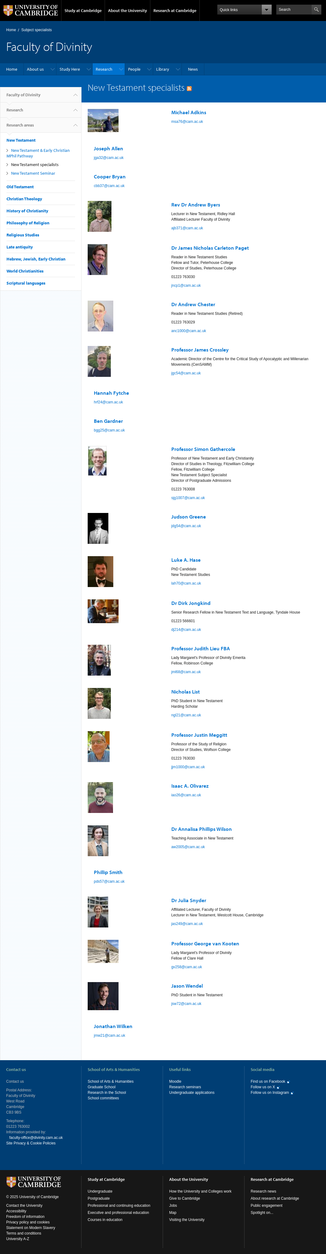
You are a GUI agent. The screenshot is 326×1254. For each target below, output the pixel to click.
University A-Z (17, 1239)
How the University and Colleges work (200, 1191)
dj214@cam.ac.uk (186, 629)
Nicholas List (185, 691)
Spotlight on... (262, 1212)
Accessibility (16, 1211)
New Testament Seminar (33, 173)
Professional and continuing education (119, 1205)
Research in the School (107, 1092)
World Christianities (25, 271)
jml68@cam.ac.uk (186, 672)
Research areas (20, 127)
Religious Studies (22, 235)
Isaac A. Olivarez (190, 785)
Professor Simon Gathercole (203, 449)
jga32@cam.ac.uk (108, 158)
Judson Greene (188, 516)
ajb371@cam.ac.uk (187, 228)
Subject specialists (36, 30)
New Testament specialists (35, 164)
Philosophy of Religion (27, 223)
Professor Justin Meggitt (199, 734)
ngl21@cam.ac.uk (186, 715)
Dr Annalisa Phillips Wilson (201, 829)
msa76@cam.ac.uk (187, 121)
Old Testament (20, 187)
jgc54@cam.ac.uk (186, 373)
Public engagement (266, 1205)
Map (172, 1212)
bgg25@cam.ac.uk (109, 430)
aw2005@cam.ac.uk (188, 847)
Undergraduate (100, 1191)
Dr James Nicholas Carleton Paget (210, 247)
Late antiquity (19, 247)
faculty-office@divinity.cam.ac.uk (36, 1137)
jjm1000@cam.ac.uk (188, 767)
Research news (263, 1191)
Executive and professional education (118, 1212)
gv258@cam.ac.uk (186, 967)
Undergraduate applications (192, 1092)
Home (11, 30)
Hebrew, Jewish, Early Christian (35, 259)
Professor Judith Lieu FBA (200, 648)
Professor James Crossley (200, 349)
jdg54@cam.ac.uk (186, 526)
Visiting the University (187, 1220)
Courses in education (105, 1220)
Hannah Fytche (111, 393)
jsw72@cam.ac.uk (186, 1004)
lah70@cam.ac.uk (186, 583)
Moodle (175, 1081)
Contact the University (24, 1205)
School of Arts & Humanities (111, 1081)
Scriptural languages (25, 283)
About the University (127, 10)
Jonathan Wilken (113, 1026)
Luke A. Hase (186, 559)
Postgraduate (99, 1198)
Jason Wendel (187, 985)
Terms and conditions (23, 1233)
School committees (103, 1098)
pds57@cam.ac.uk (109, 881)
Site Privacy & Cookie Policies (31, 1143)
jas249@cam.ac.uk (187, 924)
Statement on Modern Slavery (30, 1228)
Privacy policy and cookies (28, 1222)
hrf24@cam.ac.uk (108, 402)
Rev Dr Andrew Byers (195, 204)
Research (104, 69)
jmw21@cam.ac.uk (109, 1035)
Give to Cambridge (184, 1198)
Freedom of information (25, 1216)
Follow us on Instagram (270, 1092)
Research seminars (185, 1087)
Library (162, 69)
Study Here (70, 69)
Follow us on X (263, 1087)
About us (35, 69)
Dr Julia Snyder (188, 900)
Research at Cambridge (174, 10)
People (134, 69)
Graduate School (101, 1087)
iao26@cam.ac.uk (186, 795)
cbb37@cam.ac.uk (109, 186)
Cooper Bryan (110, 176)
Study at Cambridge (83, 10)
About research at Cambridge (275, 1198)
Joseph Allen (108, 148)
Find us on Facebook (268, 1081)
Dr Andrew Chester (193, 304)
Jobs (173, 1205)
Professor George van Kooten (205, 943)
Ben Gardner (108, 421)
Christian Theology (24, 199)
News (193, 69)
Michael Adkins (188, 112)
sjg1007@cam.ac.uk (188, 498)
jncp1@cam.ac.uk (186, 285)
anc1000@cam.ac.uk (188, 331)
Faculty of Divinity (23, 97)
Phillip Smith (108, 872)
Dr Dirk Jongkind (191, 603)
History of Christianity (27, 211)
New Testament (21, 140)
